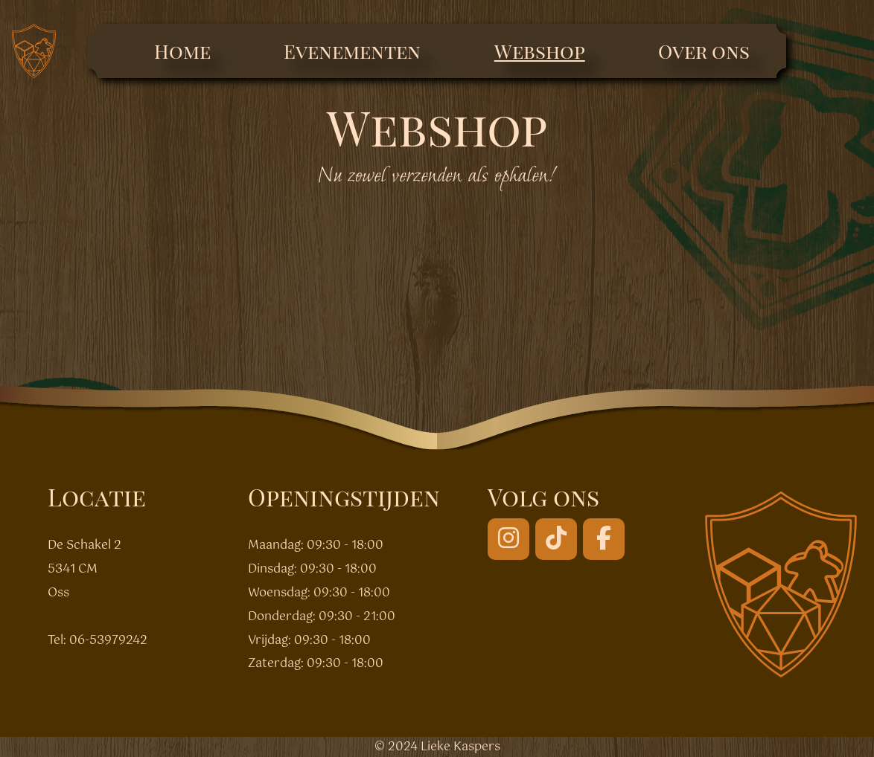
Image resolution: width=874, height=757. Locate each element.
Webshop (539, 51)
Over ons (704, 51)
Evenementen (352, 51)
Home (182, 51)
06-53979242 (108, 641)
